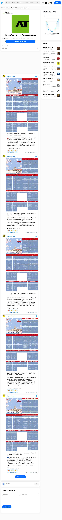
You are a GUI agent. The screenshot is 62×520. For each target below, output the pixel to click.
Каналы (8, 2)
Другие (12, 7)
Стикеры (19, 2)
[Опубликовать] (46, 3)
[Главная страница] (2, 3)
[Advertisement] (20, 62)
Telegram (4, 7)
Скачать (25, 2)
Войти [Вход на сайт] (57, 2)
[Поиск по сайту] (43, 3)
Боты (13, 2)
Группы (32, 2)
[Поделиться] (6, 48)
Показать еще (20, 477)
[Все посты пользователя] (36, 484)
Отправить (6, 507)
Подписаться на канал (20, 41)
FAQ (37, 2)
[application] (51, 25)
